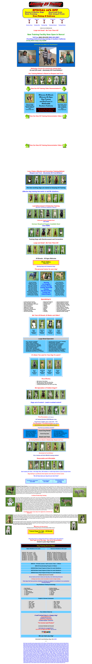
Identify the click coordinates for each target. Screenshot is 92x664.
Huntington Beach (65, 648)
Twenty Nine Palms (38, 656)
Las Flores (28, 649)
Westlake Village (60, 644)
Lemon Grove (55, 657)
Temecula (27, 655)
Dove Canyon (38, 648)
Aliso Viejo (27, 647)
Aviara (38, 658)
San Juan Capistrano (50, 651)
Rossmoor (29, 651)
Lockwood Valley (62, 643)
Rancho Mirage (46, 654)
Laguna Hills (56, 649)
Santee (27, 658)
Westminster (25, 652)
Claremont (25, 646)
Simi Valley (46, 644)
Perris (24, 655)
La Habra (42, 649)
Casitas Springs (34, 643)
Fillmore (45, 643)
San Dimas (35, 653)
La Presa (37, 659)
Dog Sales (62, 19)
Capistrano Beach (48, 647)
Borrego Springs (61, 660)
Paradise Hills (47, 661)
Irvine (24, 649)
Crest (51, 660)
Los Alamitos (25, 650)
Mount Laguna (44, 662)
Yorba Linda (30, 652)
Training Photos (62, 25)
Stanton (67, 651)
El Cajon (34, 657)
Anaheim (31, 647)
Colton (58, 655)
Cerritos (65, 644)
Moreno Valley (54, 654)
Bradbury (34, 654)
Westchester (30, 654)
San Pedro (39, 653)
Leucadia (40, 659)
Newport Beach (48, 650)
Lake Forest (66, 649)
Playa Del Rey (61, 646)
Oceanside (61, 657)
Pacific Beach (66, 661)
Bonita (40, 658)
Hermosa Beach (29, 645)
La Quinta (48, 655)
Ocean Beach (25, 662)
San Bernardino (50, 656)
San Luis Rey (44, 660)
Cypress (64, 647)
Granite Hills (29, 659)
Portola (67, 650)
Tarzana (65, 656)
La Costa (33, 659)
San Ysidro (34, 660)
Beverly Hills (48, 653)
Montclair (64, 655)
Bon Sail (56, 660)
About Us (37, 19)
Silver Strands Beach (40, 644)
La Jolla (31, 662)
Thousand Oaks (51, 644)
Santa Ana (56, 651)
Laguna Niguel (61, 649)
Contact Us (52, 19)
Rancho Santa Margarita (36, 651)
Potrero (55, 661)
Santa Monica (53, 653)
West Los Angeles (40, 654)
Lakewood (67, 652)
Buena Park (42, 647)
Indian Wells (54, 655)
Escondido (42, 657)
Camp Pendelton (29, 661)
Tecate (48, 660)
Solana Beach (31, 658)
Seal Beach (60, 651)
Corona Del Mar (55, 647)
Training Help (44, 25)
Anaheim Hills (35, 647)
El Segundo (58, 652)
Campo (24, 661)
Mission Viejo (36, 650)
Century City (25, 654)
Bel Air (28, 657)
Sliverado (64, 651)
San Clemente (43, 651)
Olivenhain (44, 659)
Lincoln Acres (39, 662)
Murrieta (44, 655)
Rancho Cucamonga (42, 652)
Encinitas (38, 657)
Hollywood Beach (50, 643)
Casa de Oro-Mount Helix (57, 658)
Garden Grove (59, 648)
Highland (61, 655)
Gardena (64, 645)
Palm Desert (35, 655)
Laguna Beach (50, 649)
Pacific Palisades (56, 646)
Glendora (37, 646)
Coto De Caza (28, 648)
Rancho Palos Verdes (55, 645)
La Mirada (47, 646)
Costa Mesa (60, 647)
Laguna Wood (32, 649)
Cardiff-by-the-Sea (49, 658)
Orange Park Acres (58, 650)
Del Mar (30, 657)
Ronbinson (25, 651)
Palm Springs (40, 655)
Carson (67, 645)
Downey (33, 646)
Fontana (28, 653)
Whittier (60, 653)
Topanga (62, 656)
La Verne (51, 646)
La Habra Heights (52, 652)
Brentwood (55, 656)
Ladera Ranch (37, 649)
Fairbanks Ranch (65, 658)
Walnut (31, 653)
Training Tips (37, 25)
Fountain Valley (49, 648)
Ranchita (38, 661)
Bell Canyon (25, 643)
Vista (35, 658)
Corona (64, 654)
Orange (52, 650)
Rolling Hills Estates (47, 645)
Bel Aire (59, 656)
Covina (57, 653)
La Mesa (51, 657)
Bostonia (43, 658)
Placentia (64, 650)
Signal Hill (43, 653)
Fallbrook (25, 659)
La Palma (46, 649)
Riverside (31, 655)
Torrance (60, 645)
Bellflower (62, 652)
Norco (50, 654)
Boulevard (67, 660)
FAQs (44, 19)
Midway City (31, 650)
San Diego (65, 657)
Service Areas (29, 25)
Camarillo (30, 643)
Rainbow (51, 661)
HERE (47, 263)
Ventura (55, 644)
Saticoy (34, 644)
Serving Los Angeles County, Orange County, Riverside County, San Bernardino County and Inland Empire (46, 288)
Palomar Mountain (60, 661)
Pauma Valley (42, 661)
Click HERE (46, 221)
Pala (29, 662)
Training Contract (53, 25)
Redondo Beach (35, 645)
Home (29, 19)
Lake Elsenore (59, 654)
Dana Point (33, 648)
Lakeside (35, 662)
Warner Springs (29, 660)
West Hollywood (66, 653)
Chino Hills (35, 652)
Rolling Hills (40, 645)
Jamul (54, 662)
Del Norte (39, 643)
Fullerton (54, 648)
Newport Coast (42, 650)
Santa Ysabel (39, 660)
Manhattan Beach (42, 646)
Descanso (34, 661)
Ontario (24, 653)
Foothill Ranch (43, 648)
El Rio (42, 643)
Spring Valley (66, 659)
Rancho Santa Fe (57, 659)
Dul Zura (63, 662)
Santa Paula (31, 644)
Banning (67, 654)
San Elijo (61, 659)
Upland (47, 652)
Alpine (53, 660)
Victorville (44, 656)
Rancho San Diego (50, 659)
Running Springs (31, 656)
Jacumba (57, 662)
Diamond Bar (29, 646)
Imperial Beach (47, 657)
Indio (51, 655)
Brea (39, 647)
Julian (48, 662)
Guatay (60, 662)
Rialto (27, 656)
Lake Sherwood (56, 643)
